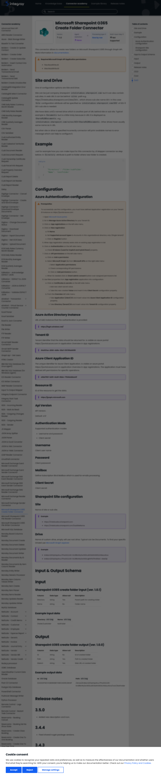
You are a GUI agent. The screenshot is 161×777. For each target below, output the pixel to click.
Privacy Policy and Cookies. (137, 763)
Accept (13, 769)
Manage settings (50, 769)
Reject (30, 769)
